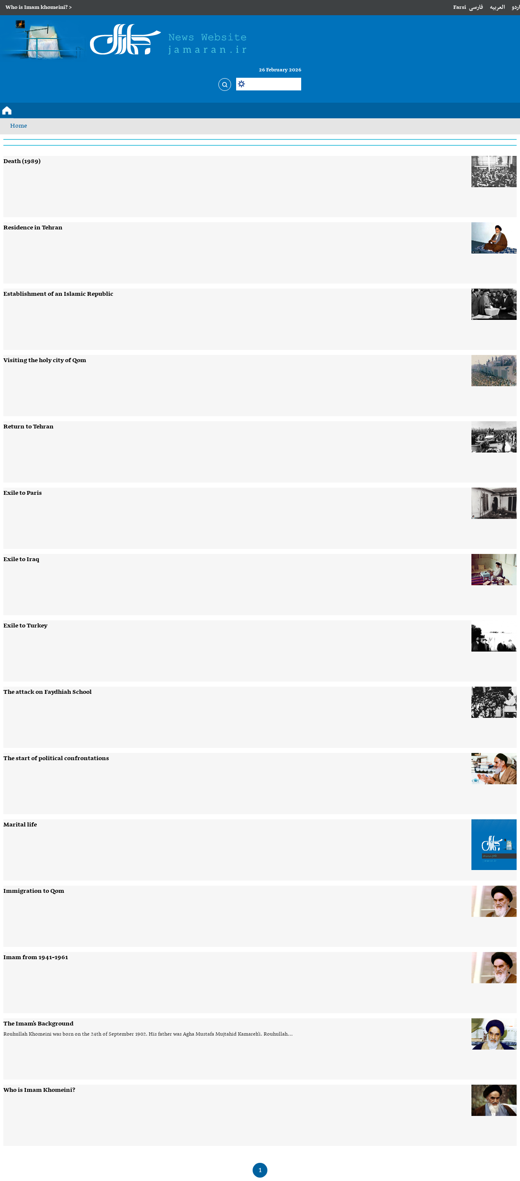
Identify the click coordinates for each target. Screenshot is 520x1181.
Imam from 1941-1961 (35, 957)
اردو (516, 7)
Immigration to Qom (33, 891)
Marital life (20, 824)
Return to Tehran (28, 426)
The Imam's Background (38, 1023)
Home (18, 125)
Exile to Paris (22, 493)
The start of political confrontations (56, 758)
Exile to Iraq (21, 559)
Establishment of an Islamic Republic (58, 294)
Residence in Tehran (33, 227)
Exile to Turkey (25, 625)
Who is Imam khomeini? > (38, 7)
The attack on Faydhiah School (47, 692)
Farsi (459, 7)
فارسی (476, 7)
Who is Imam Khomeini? (39, 1090)
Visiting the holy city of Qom (44, 360)
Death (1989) (22, 161)
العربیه (497, 7)
